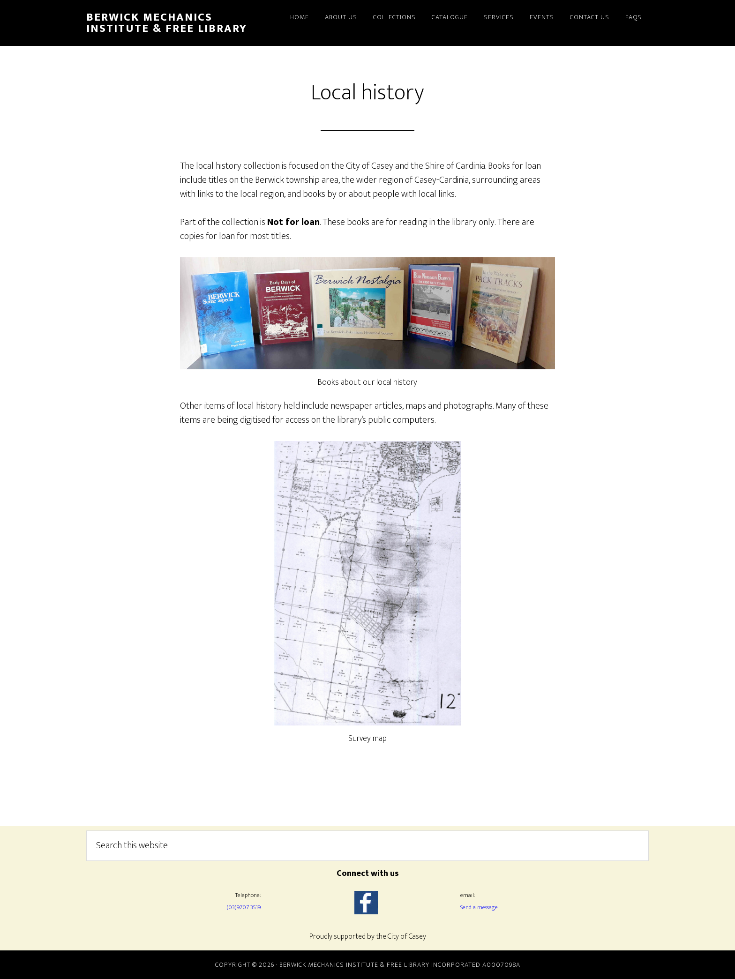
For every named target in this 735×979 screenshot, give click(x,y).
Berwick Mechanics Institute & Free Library (166, 23)
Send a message (479, 907)
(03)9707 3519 (243, 907)
